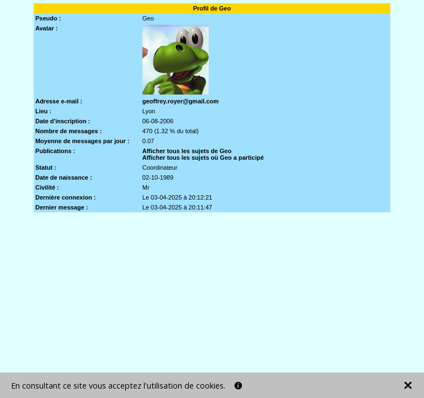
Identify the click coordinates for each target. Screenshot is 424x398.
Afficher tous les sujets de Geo (186, 151)
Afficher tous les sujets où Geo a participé (203, 157)
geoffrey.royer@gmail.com (180, 101)
